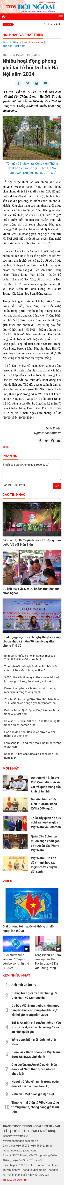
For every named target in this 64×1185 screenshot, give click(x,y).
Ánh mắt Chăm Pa (23, 984)
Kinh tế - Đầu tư (12, 42)
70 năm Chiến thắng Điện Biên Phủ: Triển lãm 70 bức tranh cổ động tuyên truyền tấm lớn (31, 701)
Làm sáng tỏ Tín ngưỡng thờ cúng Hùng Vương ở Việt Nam (32, 744)
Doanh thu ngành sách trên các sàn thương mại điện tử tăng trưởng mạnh (30, 690)
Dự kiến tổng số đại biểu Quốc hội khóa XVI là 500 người (44, 804)
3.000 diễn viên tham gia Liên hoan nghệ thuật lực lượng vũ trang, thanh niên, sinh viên (32, 679)
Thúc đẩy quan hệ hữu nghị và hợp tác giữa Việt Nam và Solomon (46, 822)
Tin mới (7, 24)
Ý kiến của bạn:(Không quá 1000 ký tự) (26, 464)
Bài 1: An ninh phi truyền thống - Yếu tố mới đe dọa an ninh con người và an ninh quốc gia (36, 1027)
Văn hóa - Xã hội (33, 42)
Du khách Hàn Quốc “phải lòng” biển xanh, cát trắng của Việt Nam (32, 712)
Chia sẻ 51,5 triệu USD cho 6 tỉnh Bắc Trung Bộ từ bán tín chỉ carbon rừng (32, 722)
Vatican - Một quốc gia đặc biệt (32, 1094)
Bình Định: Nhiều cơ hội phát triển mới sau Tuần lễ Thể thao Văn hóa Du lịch (29, 657)
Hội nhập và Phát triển (23, 35)
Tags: (6, 446)
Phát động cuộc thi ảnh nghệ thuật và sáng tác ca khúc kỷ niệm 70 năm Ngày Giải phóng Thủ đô (32, 641)
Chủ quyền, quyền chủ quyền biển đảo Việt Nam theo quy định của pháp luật (34, 1069)
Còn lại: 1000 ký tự (14, 485)
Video (7, 881)
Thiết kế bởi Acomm (15, 1179)
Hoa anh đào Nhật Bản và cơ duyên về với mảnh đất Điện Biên (29, 733)
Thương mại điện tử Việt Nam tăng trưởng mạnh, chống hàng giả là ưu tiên (35, 1107)
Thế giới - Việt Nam (14, 46)
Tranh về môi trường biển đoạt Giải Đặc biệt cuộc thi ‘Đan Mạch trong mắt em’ (30, 668)
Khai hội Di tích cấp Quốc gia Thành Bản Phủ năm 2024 (31, 755)
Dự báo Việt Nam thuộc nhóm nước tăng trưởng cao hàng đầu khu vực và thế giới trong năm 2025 (35, 1010)
